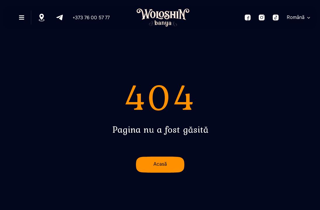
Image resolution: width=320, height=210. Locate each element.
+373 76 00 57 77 (91, 18)
